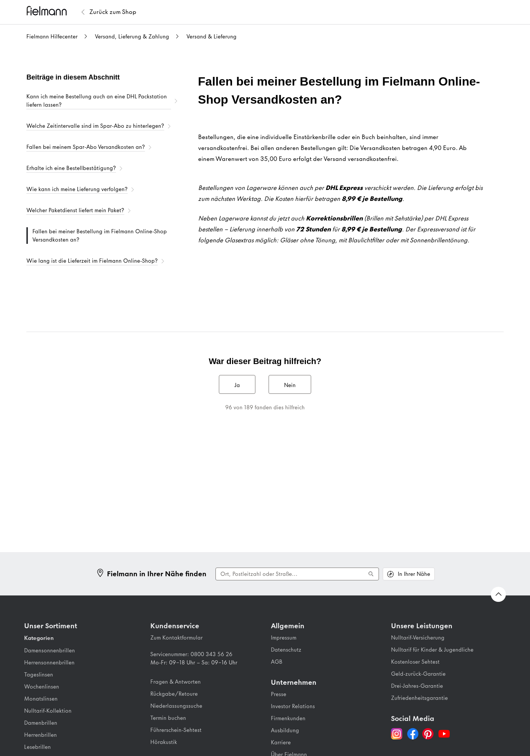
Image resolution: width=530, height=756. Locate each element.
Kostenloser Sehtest (415, 661)
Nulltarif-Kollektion (48, 710)
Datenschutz (286, 649)
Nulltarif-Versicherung (417, 637)
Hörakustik (163, 742)
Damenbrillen (40, 722)
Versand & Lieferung (211, 36)
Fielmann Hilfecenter (52, 36)
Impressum (283, 637)
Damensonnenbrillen (49, 650)
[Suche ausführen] (371, 574)
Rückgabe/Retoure (174, 693)
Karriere (281, 742)
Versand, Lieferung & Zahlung (132, 36)
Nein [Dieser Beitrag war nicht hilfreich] (290, 385)
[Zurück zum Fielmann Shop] (112, 12)
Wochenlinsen (41, 686)
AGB (277, 661)
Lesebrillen (37, 747)
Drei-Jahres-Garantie (417, 686)
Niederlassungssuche (176, 705)
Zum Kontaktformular (176, 637)
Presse (278, 694)
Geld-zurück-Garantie (418, 673)
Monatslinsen (41, 698)
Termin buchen (168, 718)
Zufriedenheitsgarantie (419, 698)
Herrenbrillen (40, 735)
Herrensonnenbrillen (49, 662)
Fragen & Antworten (175, 681)
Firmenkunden (288, 718)
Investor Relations (293, 706)
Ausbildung (285, 730)
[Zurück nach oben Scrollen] (498, 594)
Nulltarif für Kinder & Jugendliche (432, 649)
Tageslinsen (38, 674)
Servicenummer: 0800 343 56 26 (191, 654)
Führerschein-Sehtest (176, 730)
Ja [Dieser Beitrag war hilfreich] (237, 385)
